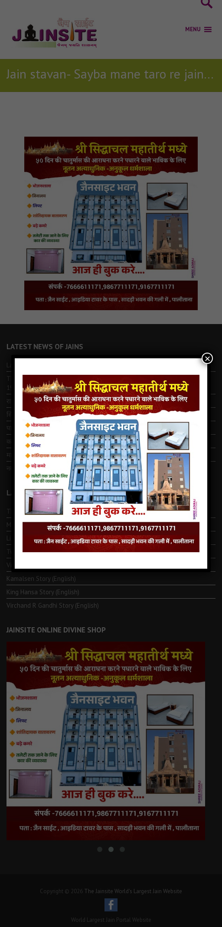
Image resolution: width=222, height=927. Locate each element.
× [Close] (207, 358)
